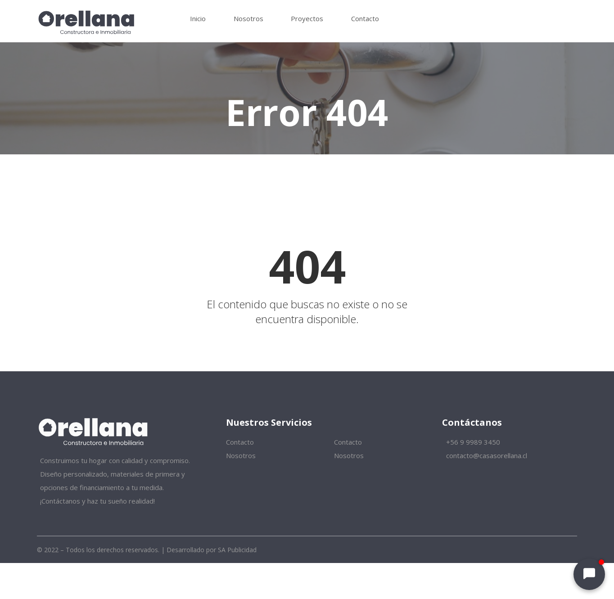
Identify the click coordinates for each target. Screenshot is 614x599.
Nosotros (248, 18)
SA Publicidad (237, 549)
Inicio (198, 18)
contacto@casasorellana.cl (485, 455)
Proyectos (307, 18)
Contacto (365, 18)
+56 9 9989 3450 (472, 441)
